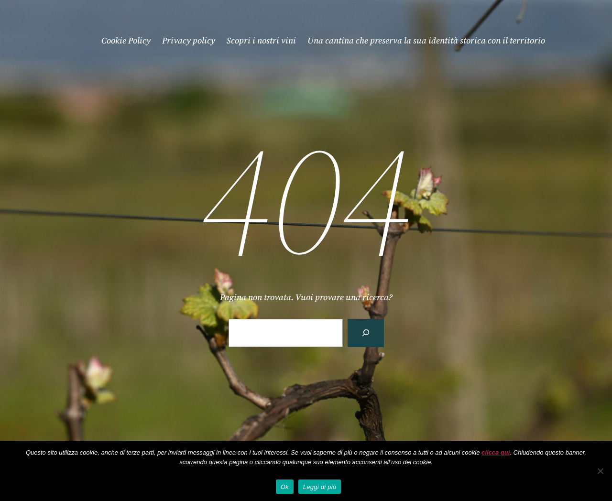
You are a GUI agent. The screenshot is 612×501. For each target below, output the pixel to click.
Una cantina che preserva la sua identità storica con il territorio (426, 40)
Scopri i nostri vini (261, 40)
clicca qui (495, 452)
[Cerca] (366, 333)
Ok (285, 486)
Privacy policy (188, 40)
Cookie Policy (126, 40)
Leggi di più (320, 486)
